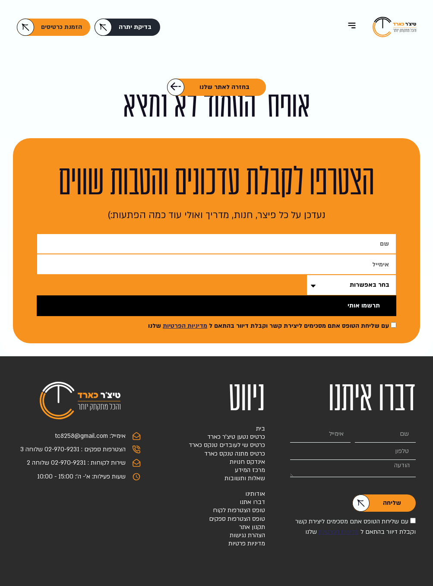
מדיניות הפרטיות (185, 326)
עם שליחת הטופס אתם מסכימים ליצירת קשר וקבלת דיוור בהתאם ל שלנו (268, 326)
